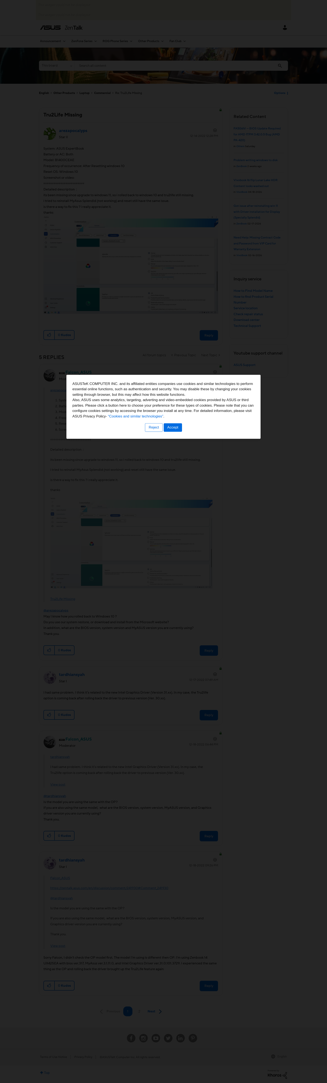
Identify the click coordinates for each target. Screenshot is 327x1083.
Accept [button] (173, 568)
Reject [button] (153, 568)
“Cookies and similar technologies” (176, 557)
